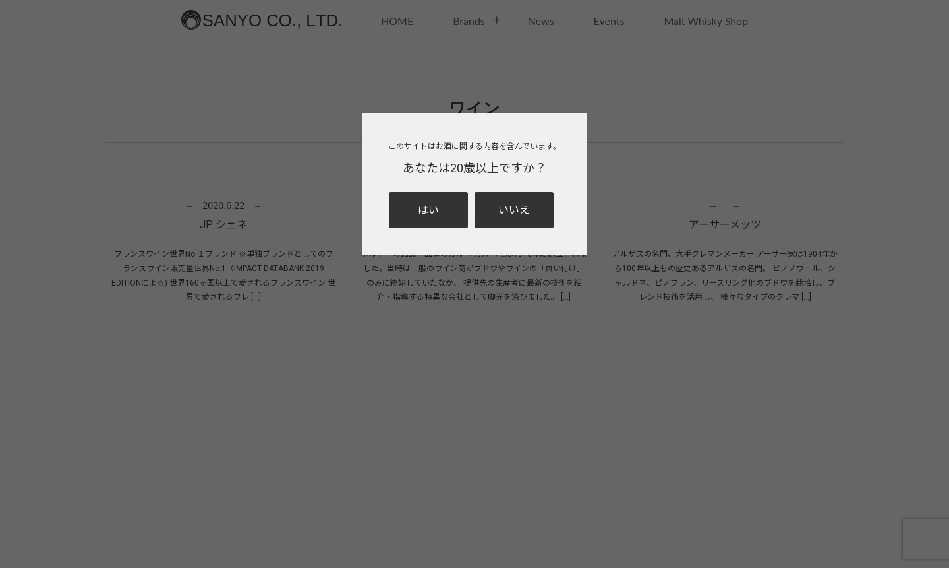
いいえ (514, 210)
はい (428, 210)
